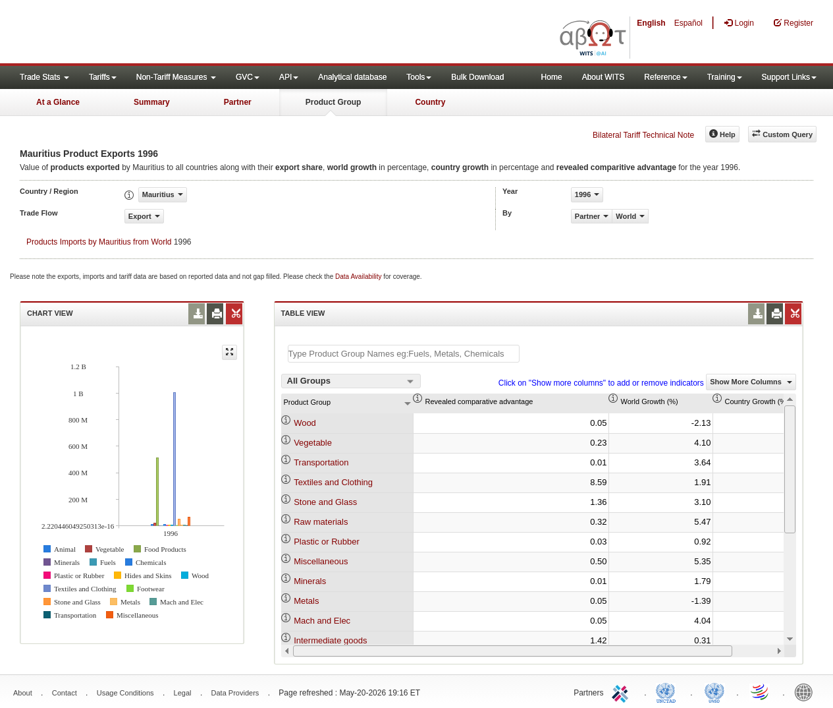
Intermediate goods (330, 640)
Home (551, 77)
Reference (665, 77)
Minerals (310, 581)
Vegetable (313, 443)
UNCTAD (668, 691)
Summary (152, 102)
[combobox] (351, 381)
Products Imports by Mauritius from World (99, 242)
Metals (306, 601)
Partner (238, 102)
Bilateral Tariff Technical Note (643, 135)
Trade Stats (44, 77)
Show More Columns (751, 382)
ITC (622, 691)
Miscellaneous (321, 561)
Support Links (789, 77)
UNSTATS (714, 691)
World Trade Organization (760, 691)
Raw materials (321, 522)
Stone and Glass (325, 502)
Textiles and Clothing (333, 482)
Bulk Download (477, 77)
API (288, 77)
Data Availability (359, 276)
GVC (247, 77)
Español (688, 23)
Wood (305, 423)
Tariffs (103, 77)
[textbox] (404, 354)
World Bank (806, 691)
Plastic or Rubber (327, 541)
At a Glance (58, 102)
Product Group (334, 102)
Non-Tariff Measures (176, 77)
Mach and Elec (322, 621)
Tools (418, 77)
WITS (131, 33)
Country (430, 102)
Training (724, 77)
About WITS (603, 77)
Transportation (321, 462)
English (651, 23)
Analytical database (352, 77)
